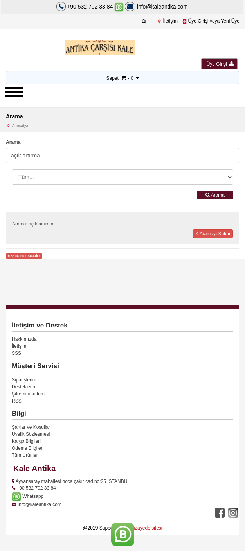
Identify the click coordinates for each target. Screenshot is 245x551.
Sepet (112, 78)
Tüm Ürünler (25, 455)
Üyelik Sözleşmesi (31, 434)
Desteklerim (24, 387)
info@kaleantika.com (156, 7)
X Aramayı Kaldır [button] (213, 233)
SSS (16, 353)
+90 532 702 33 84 (90, 7)
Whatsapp (27, 496)
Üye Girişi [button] (220, 64)
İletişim (167, 21)
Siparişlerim (24, 380)
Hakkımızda (24, 339)
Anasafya (20, 125)
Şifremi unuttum (28, 394)
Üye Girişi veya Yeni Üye (211, 21)
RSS (17, 401)
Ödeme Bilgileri (27, 448)
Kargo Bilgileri (26, 441)
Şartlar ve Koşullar (31, 427)
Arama (13, 142)
